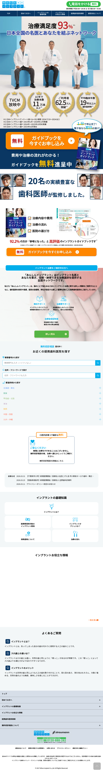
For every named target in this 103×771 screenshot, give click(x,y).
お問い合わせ (51, 748)
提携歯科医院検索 (77, 13)
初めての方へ (26, 13)
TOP (8, 13)
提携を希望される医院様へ (36, 748)
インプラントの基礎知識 (43, 13)
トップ (4, 693)
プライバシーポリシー (64, 748)
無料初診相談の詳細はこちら (51, 460)
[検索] (97, 363)
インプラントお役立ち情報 (60, 13)
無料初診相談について (10, 725)
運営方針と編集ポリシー (80, 748)
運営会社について (94, 13)
